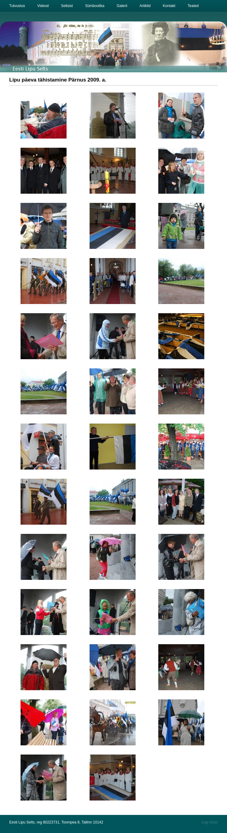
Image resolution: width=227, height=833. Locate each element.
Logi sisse (210, 822)
